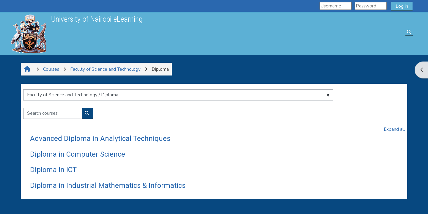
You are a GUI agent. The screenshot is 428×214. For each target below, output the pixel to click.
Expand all (394, 129)
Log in (402, 6)
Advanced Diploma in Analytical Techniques (100, 138)
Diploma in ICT (53, 170)
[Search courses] (52, 113)
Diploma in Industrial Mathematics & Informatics (107, 185)
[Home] (28, 33)
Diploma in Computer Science (77, 154)
